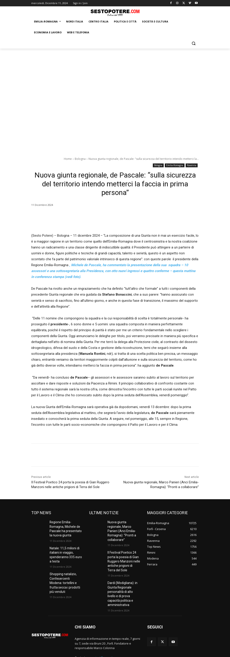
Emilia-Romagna (174, 165)
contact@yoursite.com (106, 637)
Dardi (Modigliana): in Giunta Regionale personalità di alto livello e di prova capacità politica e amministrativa (124, 577)
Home (68, 159)
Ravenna (192, 165)
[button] (193, 43)
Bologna (80, 159)
